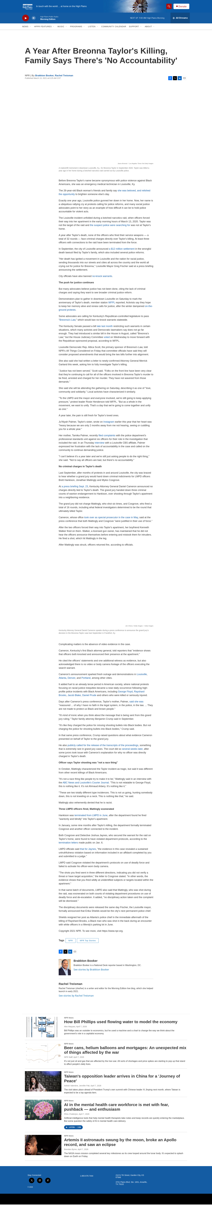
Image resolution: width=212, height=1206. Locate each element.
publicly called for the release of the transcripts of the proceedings (103, 747)
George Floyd (125, 693)
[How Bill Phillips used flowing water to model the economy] (43, 1028)
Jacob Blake (74, 696)
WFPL (111, 304)
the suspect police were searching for (110, 226)
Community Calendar (113, 28)
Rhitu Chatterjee (71, 1116)
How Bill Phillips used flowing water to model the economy (120, 1023)
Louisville (142, 676)
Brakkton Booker (44, 77)
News (25, 28)
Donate (183, 7)
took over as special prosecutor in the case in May (111, 519)
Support (134, 28)
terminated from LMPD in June (90, 817)
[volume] (33, 20)
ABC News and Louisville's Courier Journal (86, 784)
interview (99, 444)
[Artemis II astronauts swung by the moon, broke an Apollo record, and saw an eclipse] (43, 1146)
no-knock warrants (102, 277)
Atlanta (62, 679)
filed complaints (107, 437)
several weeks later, (133, 750)
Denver (71, 679)
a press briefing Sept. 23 (75, 488)
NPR (70, 942)
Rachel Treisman (64, 77)
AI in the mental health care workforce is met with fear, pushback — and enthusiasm (116, 1108)
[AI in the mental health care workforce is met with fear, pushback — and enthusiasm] (43, 1111)
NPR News (69, 1019)
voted (107, 338)
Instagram (108, 423)
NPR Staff (68, 1059)
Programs (76, 28)
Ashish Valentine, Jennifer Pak (77, 1087)
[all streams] (180, 19)
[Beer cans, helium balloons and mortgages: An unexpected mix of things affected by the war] (43, 1054)
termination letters (68, 844)
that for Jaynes (88, 850)
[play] (25, 19)
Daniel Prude (89, 696)
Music (60, 28)
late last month (105, 327)
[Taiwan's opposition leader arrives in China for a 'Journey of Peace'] (43, 1083)
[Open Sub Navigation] (30, 28)
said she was (136, 703)
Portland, (86, 679)
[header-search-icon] (169, 7)
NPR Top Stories (88, 942)
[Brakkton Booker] (65, 969)
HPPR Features (43, 28)
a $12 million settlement (122, 250)
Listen (91, 28)
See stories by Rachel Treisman (76, 997)
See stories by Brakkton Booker (91, 971)
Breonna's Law (67, 321)
